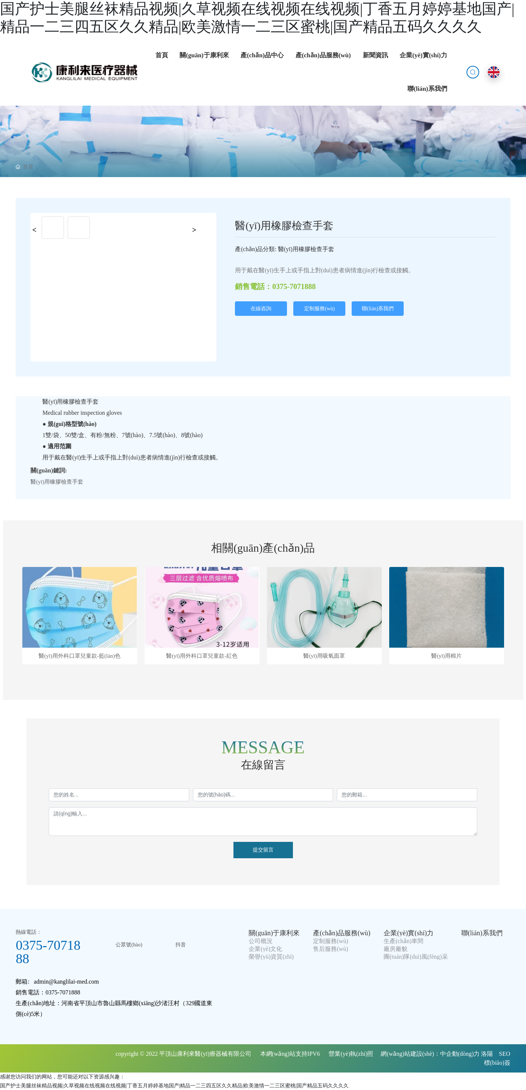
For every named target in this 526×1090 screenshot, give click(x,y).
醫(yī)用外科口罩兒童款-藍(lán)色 (79, 656)
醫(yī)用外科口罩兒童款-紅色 (202, 656)
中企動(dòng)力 (460, 1054)
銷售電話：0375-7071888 (275, 286)
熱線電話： (29, 932)
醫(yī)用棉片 (446, 656)
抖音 (180, 945)
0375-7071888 (48, 952)
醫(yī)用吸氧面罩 (324, 656)
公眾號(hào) (129, 945)
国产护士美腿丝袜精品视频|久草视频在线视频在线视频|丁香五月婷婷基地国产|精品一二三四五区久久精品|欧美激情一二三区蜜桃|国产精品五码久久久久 (174, 1086)
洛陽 (487, 1054)
